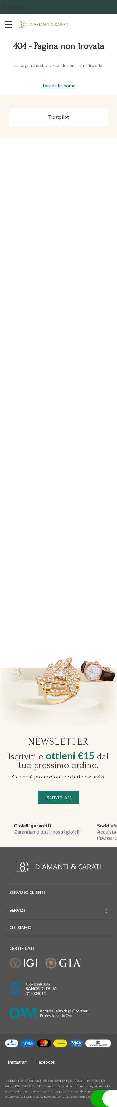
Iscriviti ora (58, 797)
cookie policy (34, 1096)
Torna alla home (59, 85)
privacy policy (14, 1096)
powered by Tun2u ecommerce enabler (71, 1096)
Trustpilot (13, 7)
